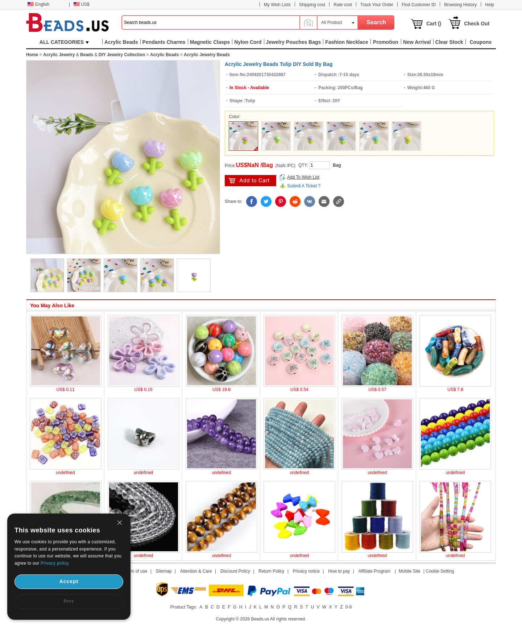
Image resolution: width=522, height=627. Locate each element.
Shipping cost (312, 4)
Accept (69, 581)
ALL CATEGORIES (64, 42)
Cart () (433, 23)
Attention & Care (196, 571)
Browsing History (460, 4)
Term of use (136, 571)
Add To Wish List (303, 177)
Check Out (476, 23)
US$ (81, 4)
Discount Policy (235, 571)
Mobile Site (409, 571)
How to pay (339, 571)
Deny (69, 601)
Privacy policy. (55, 563)
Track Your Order (376, 4)
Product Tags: (183, 607)
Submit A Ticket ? (303, 185)
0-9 (348, 607)
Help (489, 4)
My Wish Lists (277, 4)
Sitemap (164, 571)
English (38, 4)
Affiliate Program (374, 571)
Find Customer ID (419, 4)
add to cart (250, 180)
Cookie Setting (440, 571)
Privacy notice (306, 571)
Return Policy (271, 571)
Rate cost (343, 4)
